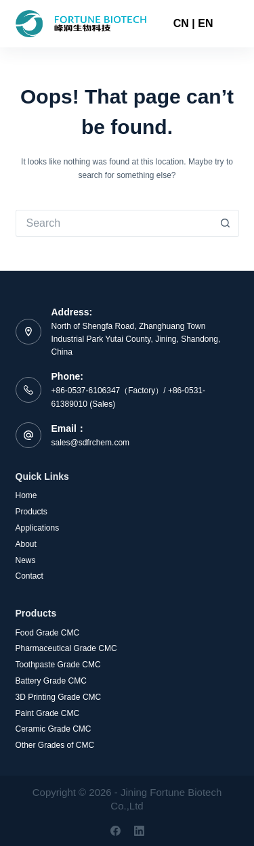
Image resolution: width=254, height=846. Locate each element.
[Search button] (225, 223)
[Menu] (233, 24)
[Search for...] (114, 223)
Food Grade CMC (48, 633)
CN (181, 23)
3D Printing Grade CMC (59, 697)
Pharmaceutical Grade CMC (66, 648)
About (26, 544)
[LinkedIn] (139, 831)
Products (31, 511)
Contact (29, 576)
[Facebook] (115, 831)
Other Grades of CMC (55, 745)
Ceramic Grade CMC (53, 729)
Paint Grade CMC (48, 713)
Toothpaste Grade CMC (58, 664)
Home (26, 495)
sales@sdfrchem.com (90, 442)
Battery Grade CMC (51, 681)
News (26, 560)
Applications (38, 528)
